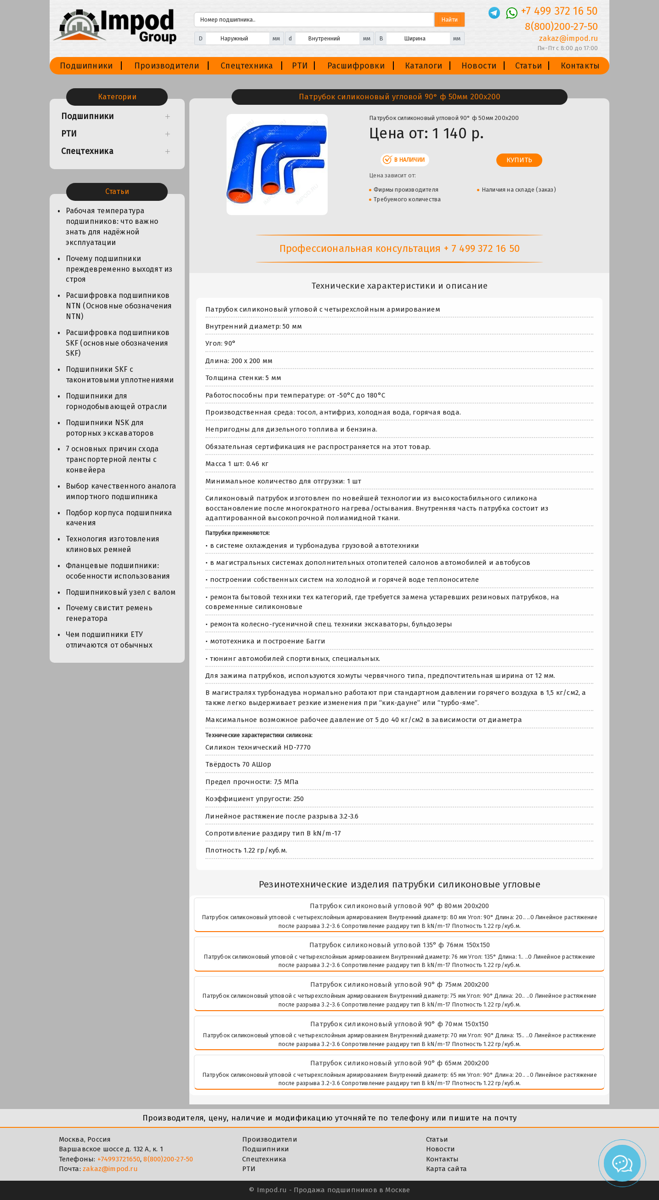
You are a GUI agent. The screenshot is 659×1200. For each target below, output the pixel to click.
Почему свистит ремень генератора (109, 613)
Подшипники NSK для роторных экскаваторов (110, 428)
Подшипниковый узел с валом (121, 592)
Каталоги (424, 66)
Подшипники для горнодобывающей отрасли (116, 401)
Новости (478, 66)
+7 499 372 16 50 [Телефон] (559, 11)
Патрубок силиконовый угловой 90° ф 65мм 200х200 (399, 1063)
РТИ (300, 66)
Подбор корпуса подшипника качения (119, 518)
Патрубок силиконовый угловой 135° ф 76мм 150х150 (399, 945)
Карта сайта (446, 1169)
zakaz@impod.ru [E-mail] (568, 38)
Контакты (580, 66)
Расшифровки (356, 66)
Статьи (528, 66)
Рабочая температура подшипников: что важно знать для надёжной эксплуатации (112, 226)
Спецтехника (247, 66)
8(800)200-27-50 (168, 1159)
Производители (166, 66)
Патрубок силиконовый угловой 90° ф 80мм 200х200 (399, 906)
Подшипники (86, 66)
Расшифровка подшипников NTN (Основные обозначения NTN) (119, 306)
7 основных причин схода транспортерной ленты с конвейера (112, 459)
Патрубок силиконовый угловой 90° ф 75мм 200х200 (399, 984)
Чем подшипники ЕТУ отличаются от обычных (109, 639)
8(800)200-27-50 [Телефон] (561, 26)
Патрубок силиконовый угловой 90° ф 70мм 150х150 (399, 1024)
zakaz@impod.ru (110, 1169)
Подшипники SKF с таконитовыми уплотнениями (120, 374)
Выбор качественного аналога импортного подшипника (121, 491)
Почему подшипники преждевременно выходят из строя (119, 269)
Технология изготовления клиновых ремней (113, 544)
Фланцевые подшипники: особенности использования (118, 570)
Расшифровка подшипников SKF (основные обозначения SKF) (118, 343)
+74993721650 (118, 1159)
